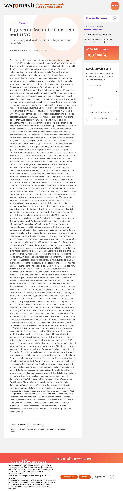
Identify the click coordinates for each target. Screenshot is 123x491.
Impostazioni (100, 477)
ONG (19, 429)
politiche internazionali (31, 429)
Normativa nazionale (19, 425)
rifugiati (61, 429)
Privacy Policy (106, 113)
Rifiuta (84, 477)
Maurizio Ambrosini (20, 50)
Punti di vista (37, 425)
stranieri (13, 432)
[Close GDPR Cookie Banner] (112, 477)
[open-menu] (115, 6)
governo (13, 429)
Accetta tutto (69, 477)
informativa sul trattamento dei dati (21, 474)
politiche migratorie (48, 429)
